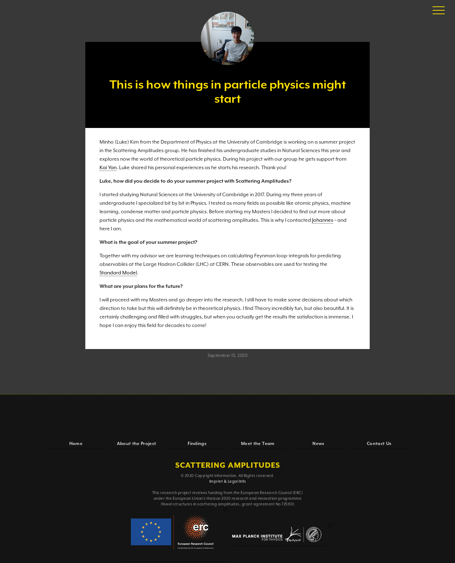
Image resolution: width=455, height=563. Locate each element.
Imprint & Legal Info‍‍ (227, 481)
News (318, 443)
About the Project (136, 443)
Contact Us (379, 443)
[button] (438, 10)
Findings (197, 443)
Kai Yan (108, 168)
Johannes (322, 220)
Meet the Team (258, 443)
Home (75, 443)
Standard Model (118, 273)
